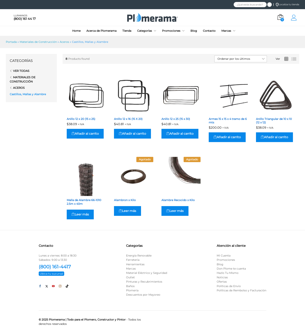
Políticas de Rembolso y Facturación (241, 290)
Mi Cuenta (224, 255)
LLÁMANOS (20, 15)
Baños (130, 286)
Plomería (132, 290)
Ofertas (222, 281)
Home (76, 30)
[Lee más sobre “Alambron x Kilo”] (127, 211)
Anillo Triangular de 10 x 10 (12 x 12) (274, 120)
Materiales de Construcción (38, 42)
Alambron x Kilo (125, 200)
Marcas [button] (226, 30)
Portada (11, 42)
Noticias (222, 277)
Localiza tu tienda (287, 4)
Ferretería (132, 260)
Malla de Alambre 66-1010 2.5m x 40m (84, 201)
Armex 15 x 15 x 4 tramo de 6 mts (228, 120)
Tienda (126, 30)
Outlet (130, 277)
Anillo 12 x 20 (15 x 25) (81, 119)
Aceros (64, 42)
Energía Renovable (139, 255)
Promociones (226, 260)
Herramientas (135, 264)
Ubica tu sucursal (51, 273)
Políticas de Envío (229, 286)
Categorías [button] (144, 30)
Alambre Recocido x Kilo (178, 200)
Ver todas (21, 71)
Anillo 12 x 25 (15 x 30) (175, 119)
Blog (193, 30)
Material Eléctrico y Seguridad (146, 273)
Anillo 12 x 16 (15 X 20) (128, 119)
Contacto (209, 30)
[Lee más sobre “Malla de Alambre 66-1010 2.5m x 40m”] (80, 214)
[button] (85, 134)
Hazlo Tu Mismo (227, 273)
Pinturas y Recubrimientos (144, 281)
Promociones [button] (171, 30)
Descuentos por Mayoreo (143, 294)
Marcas (131, 268)
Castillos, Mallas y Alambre (28, 94)
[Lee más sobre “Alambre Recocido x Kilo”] (174, 211)
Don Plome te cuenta (231, 268)
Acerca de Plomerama (101, 30)
